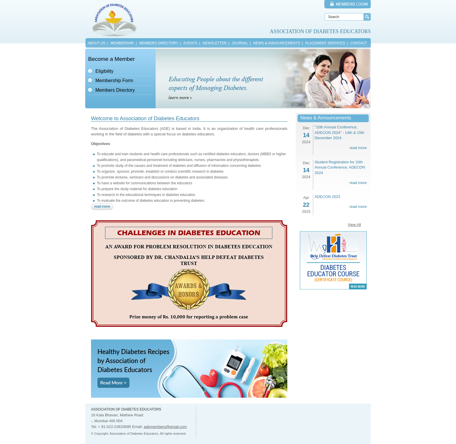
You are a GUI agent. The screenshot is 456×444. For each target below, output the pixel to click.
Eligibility (104, 71)
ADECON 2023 (327, 196)
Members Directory (115, 90)
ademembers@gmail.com (165, 426)
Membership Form (114, 80)
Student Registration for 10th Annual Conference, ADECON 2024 (340, 167)
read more (358, 148)
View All (354, 224)
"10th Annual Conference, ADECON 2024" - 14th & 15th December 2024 (339, 132)
